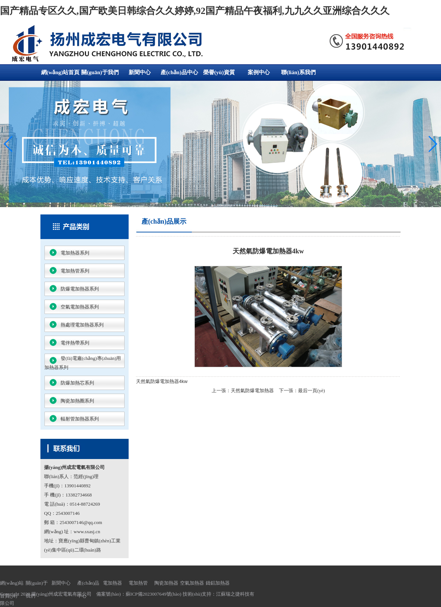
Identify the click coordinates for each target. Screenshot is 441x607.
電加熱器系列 (75, 253)
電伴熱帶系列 (75, 343)
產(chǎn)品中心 (179, 72)
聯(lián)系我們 (298, 72)
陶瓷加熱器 (166, 583)
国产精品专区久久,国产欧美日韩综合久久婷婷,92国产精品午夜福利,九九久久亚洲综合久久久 (195, 11)
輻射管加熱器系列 (80, 419)
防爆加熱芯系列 (77, 383)
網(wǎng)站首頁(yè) (60, 75)
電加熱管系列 (75, 271)
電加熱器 (112, 583)
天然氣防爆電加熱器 (252, 390)
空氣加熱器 (192, 583)
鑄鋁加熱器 (218, 583)
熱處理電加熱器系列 (82, 325)
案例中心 (259, 72)
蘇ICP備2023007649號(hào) (154, 594)
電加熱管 (138, 583)
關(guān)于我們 (100, 72)
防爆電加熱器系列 (80, 289)
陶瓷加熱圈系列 (77, 401)
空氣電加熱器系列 (80, 307)
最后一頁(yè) (311, 390)
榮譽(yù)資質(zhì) (219, 75)
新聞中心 (140, 72)
